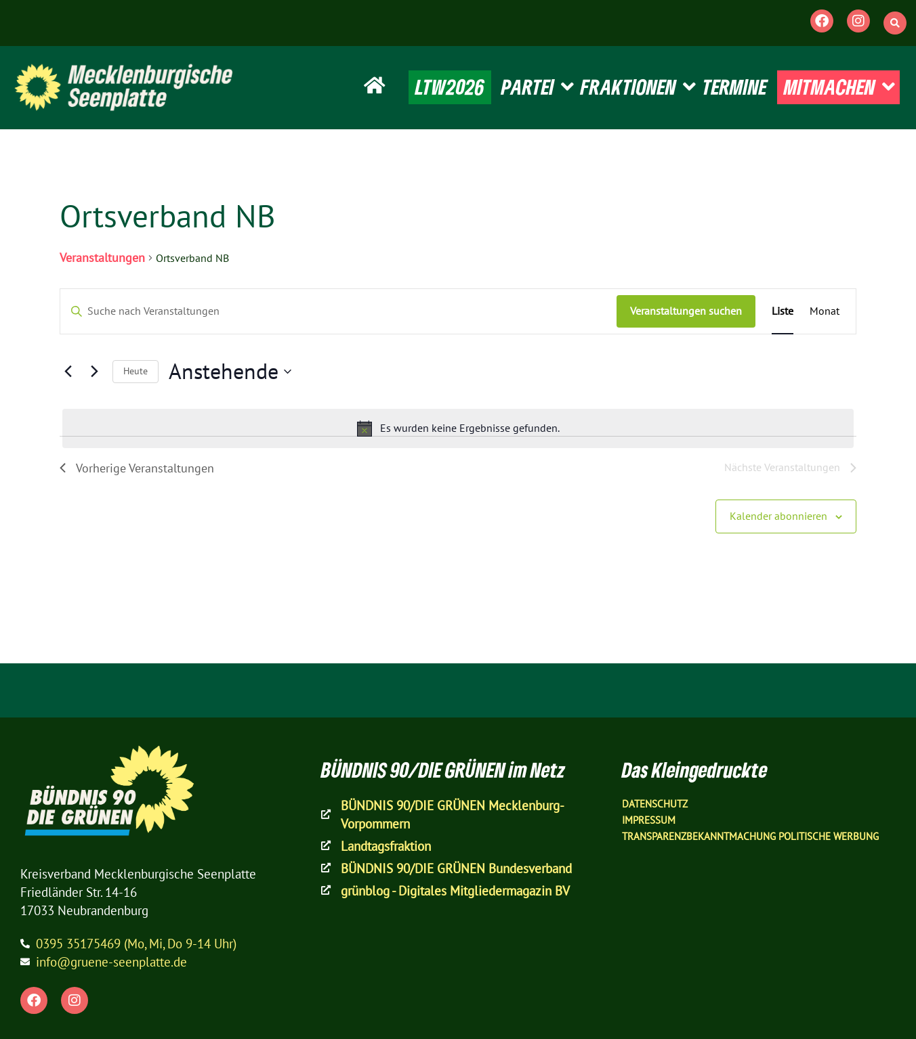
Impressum (648, 820)
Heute (135, 371)
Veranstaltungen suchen (686, 310)
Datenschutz (655, 803)
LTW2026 (449, 87)
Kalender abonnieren (778, 516)
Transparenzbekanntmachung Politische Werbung (750, 836)
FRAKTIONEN (638, 87)
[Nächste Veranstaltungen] (94, 371)
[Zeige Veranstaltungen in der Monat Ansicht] (824, 311)
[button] (895, 23)
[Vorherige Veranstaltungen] (68, 371)
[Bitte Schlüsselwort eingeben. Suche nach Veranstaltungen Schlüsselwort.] (338, 311)
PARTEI (537, 87)
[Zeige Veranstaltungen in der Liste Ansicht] (782, 311)
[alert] (458, 428)
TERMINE (735, 87)
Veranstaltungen (102, 257)
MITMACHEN (839, 87)
